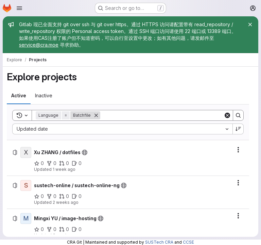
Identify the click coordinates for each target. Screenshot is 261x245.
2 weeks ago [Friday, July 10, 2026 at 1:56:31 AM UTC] (66, 202)
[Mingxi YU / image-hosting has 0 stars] (39, 229)
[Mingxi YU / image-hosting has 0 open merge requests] (64, 229)
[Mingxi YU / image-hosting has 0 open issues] (77, 229)
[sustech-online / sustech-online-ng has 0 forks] (51, 196)
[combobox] (122, 129)
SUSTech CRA (159, 242)
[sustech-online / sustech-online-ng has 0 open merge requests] (64, 196)
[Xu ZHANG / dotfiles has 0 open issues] (77, 163)
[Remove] (96, 115)
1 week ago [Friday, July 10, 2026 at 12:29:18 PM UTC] (64, 169)
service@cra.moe (38, 45)
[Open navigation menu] (19, 8)
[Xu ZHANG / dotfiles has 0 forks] (51, 163)
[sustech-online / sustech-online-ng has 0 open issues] (77, 196)
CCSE (188, 242)
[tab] (19, 95)
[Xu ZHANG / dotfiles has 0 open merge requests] (64, 163)
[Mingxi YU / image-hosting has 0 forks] (51, 229)
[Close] (250, 24)
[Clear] (227, 115)
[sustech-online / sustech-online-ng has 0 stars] (39, 196)
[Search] (162, 115)
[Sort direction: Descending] (238, 129)
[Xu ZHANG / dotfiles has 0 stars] (39, 163)
